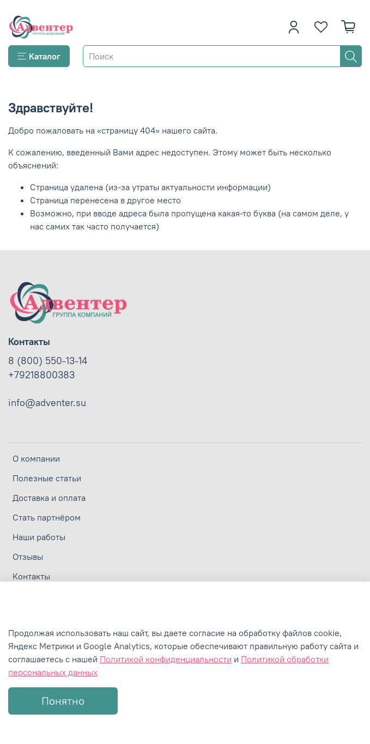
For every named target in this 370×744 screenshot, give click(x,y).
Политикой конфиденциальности (166, 659)
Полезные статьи (47, 478)
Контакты (31, 576)
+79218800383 (41, 375)
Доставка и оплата (49, 497)
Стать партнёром (47, 517)
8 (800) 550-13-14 (47, 361)
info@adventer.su (47, 403)
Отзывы (28, 556)
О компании (36, 458)
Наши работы (39, 536)
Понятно (62, 700)
